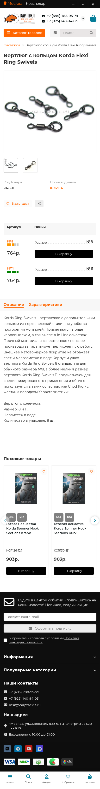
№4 (11, 517)
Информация (50, 656)
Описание (14, 304)
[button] (5, 520)
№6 (21, 517)
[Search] (78, 33)
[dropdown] (73, 4)
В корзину (63, 254)
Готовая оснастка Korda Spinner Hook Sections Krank (22, 528)
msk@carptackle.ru (25, 705)
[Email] (50, 617)
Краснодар (35, 3)
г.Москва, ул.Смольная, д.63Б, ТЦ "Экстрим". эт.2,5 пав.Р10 (50, 726)
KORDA (56, 188)
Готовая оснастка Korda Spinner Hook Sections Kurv (70, 528)
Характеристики (45, 304)
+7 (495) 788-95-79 (59, 15)
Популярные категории (50, 670)
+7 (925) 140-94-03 (58, 21)
